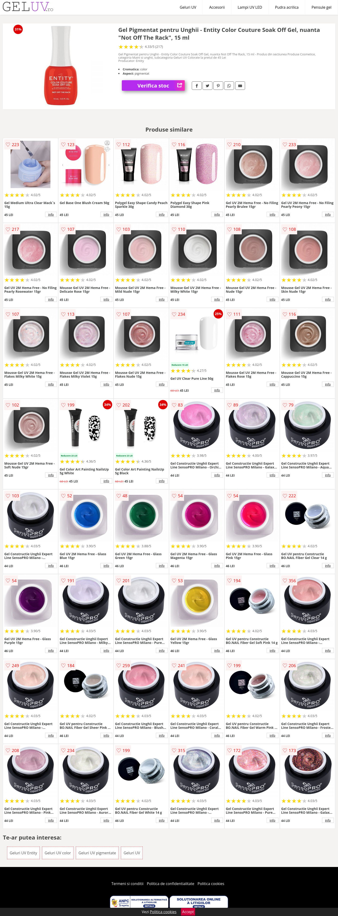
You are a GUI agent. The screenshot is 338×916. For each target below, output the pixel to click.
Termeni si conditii (127, 883)
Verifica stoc (161, 85)
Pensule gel (321, 7)
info (51, 214)
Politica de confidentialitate (170, 883)
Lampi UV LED (250, 7)
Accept (188, 911)
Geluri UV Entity (23, 852)
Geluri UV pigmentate (97, 852)
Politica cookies (211, 883)
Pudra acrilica (287, 7)
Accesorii (217, 7)
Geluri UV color (58, 852)
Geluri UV (188, 7)
